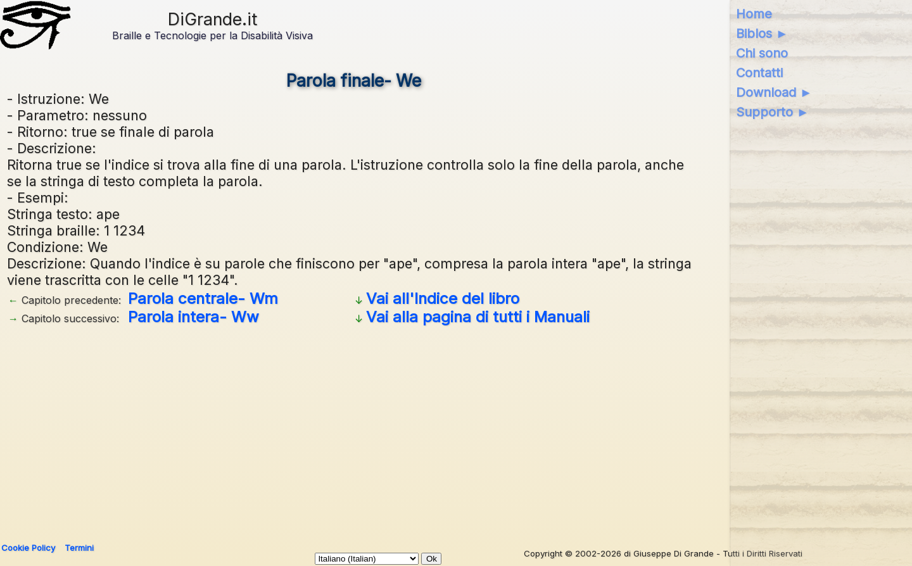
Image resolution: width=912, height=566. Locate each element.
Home (754, 14)
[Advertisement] (354, 429)
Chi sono (762, 53)
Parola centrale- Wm (203, 298)
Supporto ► (772, 112)
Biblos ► (762, 33)
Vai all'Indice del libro (442, 298)
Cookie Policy (28, 548)
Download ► (774, 92)
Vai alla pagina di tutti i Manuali (478, 317)
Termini (79, 548)
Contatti (759, 72)
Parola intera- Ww (193, 317)
